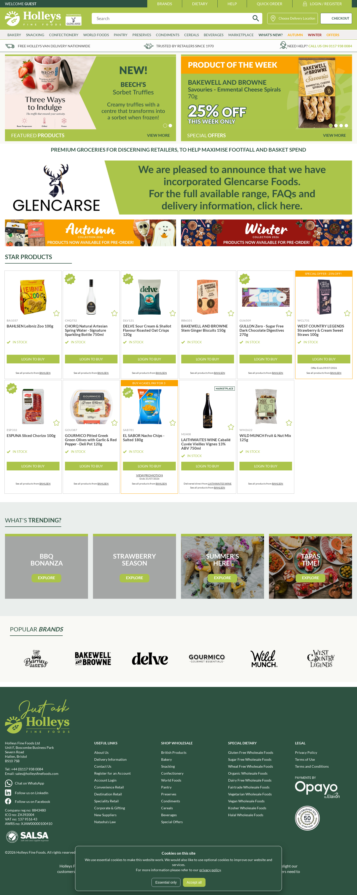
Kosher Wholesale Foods (247, 808)
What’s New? (271, 35)
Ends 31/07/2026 (149, 477)
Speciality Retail (106, 801)
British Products (173, 752)
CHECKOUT (340, 18)
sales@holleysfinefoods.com (37, 773)
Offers (333, 35)
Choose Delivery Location (297, 18)
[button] (165, 126)
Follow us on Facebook (32, 801)
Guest (30, 3)
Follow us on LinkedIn (31, 793)
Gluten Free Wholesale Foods (250, 752)
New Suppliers (105, 815)
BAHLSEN (45, 372)
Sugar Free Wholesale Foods (249, 759)
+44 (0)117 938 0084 (27, 769)
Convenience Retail (109, 787)
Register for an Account (112, 773)
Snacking (35, 35)
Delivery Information (110, 759)
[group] (90, 92)
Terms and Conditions (312, 766)
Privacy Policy (306, 752)
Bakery (14, 35)
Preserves (141, 35)
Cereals (191, 35)
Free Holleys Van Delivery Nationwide (54, 46)
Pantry (120, 35)
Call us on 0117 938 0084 (330, 46)
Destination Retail (108, 794)
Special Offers (172, 822)
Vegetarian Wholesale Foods (250, 794)
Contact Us (102, 766)
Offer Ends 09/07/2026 (324, 368)
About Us (101, 752)
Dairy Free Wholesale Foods (249, 780)
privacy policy (210, 870)
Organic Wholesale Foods (248, 773)
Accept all (194, 882)
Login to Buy (33, 359)
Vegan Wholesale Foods (246, 801)
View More (158, 135)
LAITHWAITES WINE (220, 483)
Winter (315, 35)
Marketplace (241, 35)
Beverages (213, 35)
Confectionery (63, 35)
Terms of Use (305, 759)
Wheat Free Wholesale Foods (250, 766)
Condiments (167, 35)
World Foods (96, 35)
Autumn (295, 35)
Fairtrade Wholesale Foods (248, 787)
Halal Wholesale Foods (245, 815)
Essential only (166, 882)
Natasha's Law (105, 822)
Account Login (105, 780)
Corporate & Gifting (109, 808)
